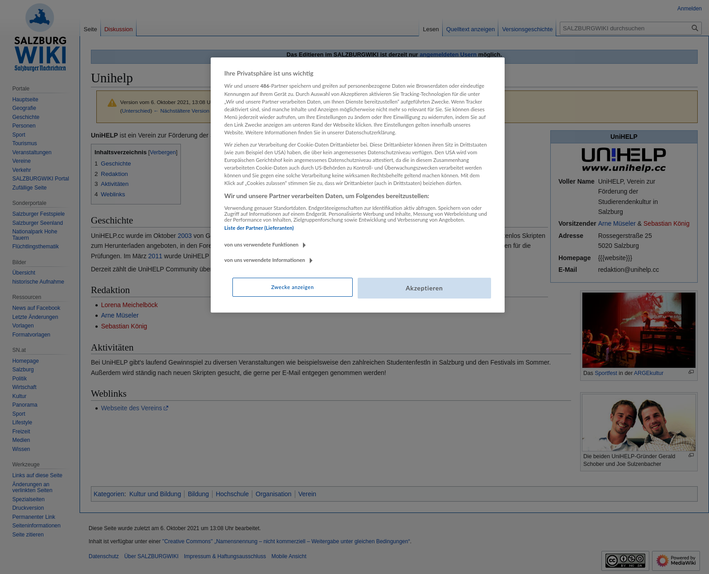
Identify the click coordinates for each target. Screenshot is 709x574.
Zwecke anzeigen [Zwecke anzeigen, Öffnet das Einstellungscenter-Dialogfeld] (292, 287)
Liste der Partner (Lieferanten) (259, 228)
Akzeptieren (424, 288)
